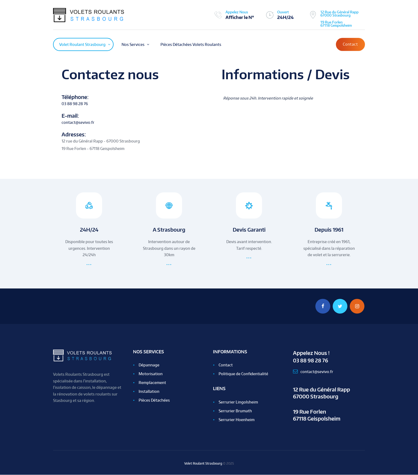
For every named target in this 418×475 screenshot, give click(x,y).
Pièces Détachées (154, 400)
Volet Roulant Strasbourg (203, 464)
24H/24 (89, 229)
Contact (350, 44)
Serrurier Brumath (235, 411)
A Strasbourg (169, 229)
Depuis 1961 (329, 229)
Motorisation (151, 374)
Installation (149, 391)
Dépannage (149, 365)
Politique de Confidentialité (243, 374)
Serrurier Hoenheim (237, 420)
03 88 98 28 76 (75, 103)
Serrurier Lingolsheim (238, 402)
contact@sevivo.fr (78, 122)
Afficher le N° (240, 17)
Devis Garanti (249, 229)
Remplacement (152, 383)
